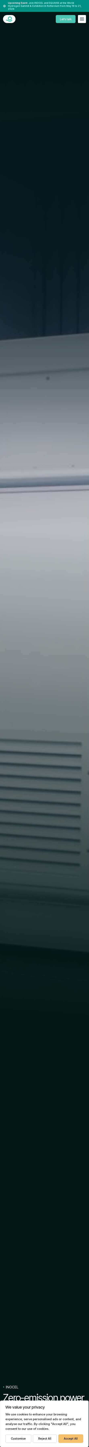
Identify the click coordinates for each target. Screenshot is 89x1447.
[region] (44, 1424)
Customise (18, 1438)
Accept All (71, 1438)
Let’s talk (65, 19)
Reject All (44, 1438)
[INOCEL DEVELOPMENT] (9, 19)
